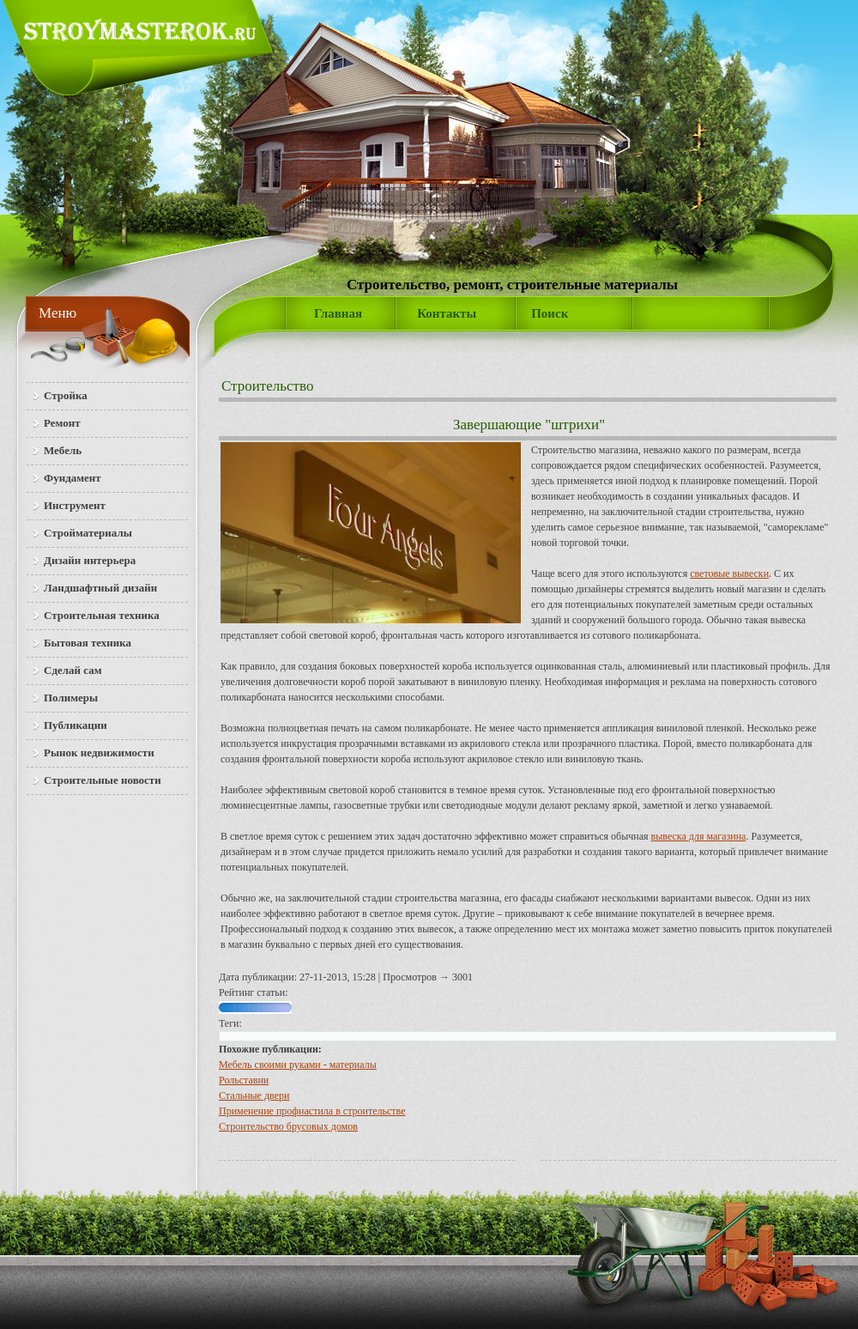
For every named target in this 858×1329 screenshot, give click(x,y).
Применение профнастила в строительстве (312, 1111)
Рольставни (244, 1080)
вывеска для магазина (698, 836)
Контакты (446, 313)
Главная (338, 313)
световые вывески (729, 573)
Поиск (549, 313)
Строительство (267, 386)
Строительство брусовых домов (288, 1126)
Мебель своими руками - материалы (298, 1065)
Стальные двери (254, 1095)
